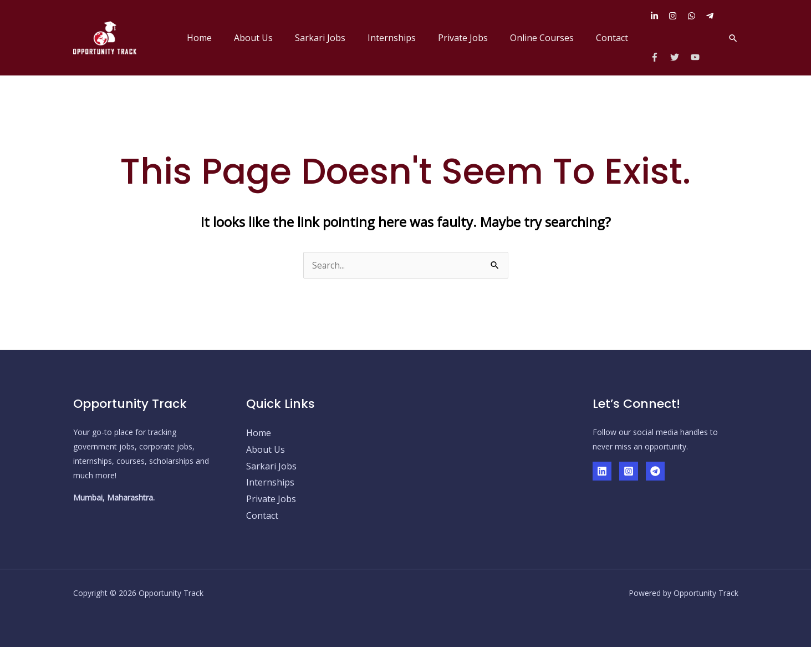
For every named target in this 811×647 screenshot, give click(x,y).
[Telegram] (655, 471)
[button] (733, 38)
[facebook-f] (659, 57)
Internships (407, 38)
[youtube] (696, 57)
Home (228, 38)
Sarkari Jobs (340, 38)
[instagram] (677, 16)
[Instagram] (628, 471)
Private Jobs (474, 38)
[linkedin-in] (658, 16)
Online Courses (548, 38)
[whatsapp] (695, 16)
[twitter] (679, 57)
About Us (277, 38)
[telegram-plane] (711, 16)
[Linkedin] (602, 471)
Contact (614, 38)
